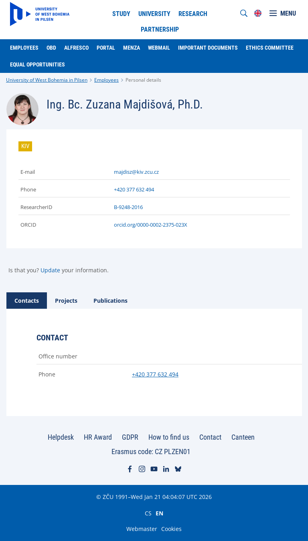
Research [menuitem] (192, 14)
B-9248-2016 (128, 207)
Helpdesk (61, 437)
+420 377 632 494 (134, 189)
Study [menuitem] (121, 14)
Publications (110, 300)
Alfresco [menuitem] (76, 47)
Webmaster (141, 529)
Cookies (171, 529)
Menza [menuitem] (131, 47)
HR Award (98, 437)
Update (50, 270)
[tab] (26, 300)
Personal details (143, 79)
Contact (210, 437)
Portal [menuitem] (106, 47)
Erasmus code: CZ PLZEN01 (150, 451)
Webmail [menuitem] (159, 47)
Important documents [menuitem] (208, 47)
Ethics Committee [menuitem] (270, 47)
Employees (106, 79)
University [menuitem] (154, 14)
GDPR (130, 437)
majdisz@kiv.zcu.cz (136, 171)
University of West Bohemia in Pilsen (46, 79)
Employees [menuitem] (24, 47)
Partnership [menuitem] (160, 29)
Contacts (26, 300)
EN (159, 513)
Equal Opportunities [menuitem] (37, 64)
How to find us (168, 437)
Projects (66, 300)
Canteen (243, 437)
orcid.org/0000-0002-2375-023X (150, 224)
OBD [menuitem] (51, 47)
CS (148, 513)
